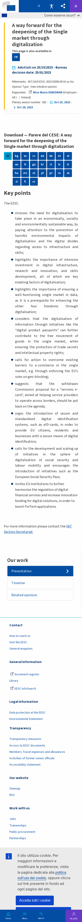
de (50, 156)
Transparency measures (25, 739)
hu (16, 173)
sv (33, 182)
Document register (24, 674)
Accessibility (51, 6)
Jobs (12, 819)
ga (34, 165)
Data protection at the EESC (27, 712)
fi (25, 182)
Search (41, 918)
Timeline (18, 583)
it (51, 165)
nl (34, 173)
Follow (76, 6)
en (16, 165)
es (25, 156)
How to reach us (19, 636)
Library (13, 681)
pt (50, 173)
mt (25, 173)
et (59, 156)
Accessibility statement (24, 765)
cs (33, 156)
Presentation (21, 571)
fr (25, 165)
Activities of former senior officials (32, 758)
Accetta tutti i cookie (34, 900)
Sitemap (14, 788)
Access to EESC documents (27, 745)
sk (68, 173)
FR (16, 57)
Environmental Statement (26, 719)
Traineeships (17, 825)
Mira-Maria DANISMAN (45, 92)
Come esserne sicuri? (62, 15)
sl (17, 182)
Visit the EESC (18, 642)
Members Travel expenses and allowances (37, 752)
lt (68, 165)
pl (42, 173)
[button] (63, 6)
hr (42, 165)
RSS (12, 795)
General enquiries (21, 649)
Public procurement (22, 832)
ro (59, 173)
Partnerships (17, 838)
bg (16, 156)
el (68, 156)
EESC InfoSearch (23, 689)
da (42, 156)
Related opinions (24, 595)
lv (59, 165)
